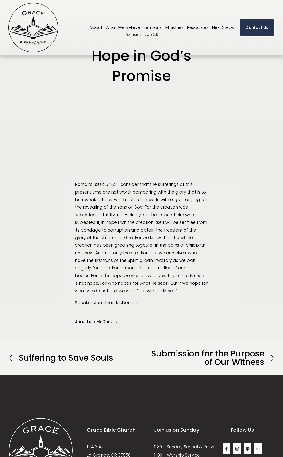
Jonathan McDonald (96, 322)
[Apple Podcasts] (258, 448)
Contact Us (257, 27)
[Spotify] (248, 448)
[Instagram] (237, 448)
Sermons (152, 27)
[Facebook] (226, 448)
